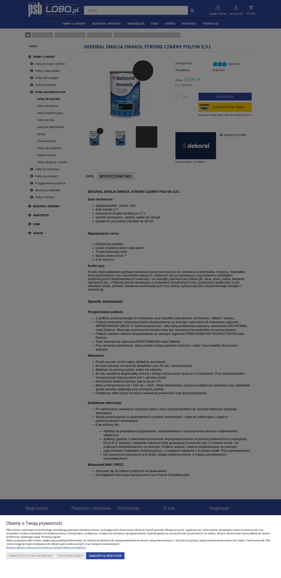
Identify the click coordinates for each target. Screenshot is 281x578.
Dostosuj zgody (70, 556)
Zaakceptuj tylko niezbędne (30, 556)
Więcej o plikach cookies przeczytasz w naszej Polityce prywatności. (46, 547)
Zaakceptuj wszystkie (105, 556)
